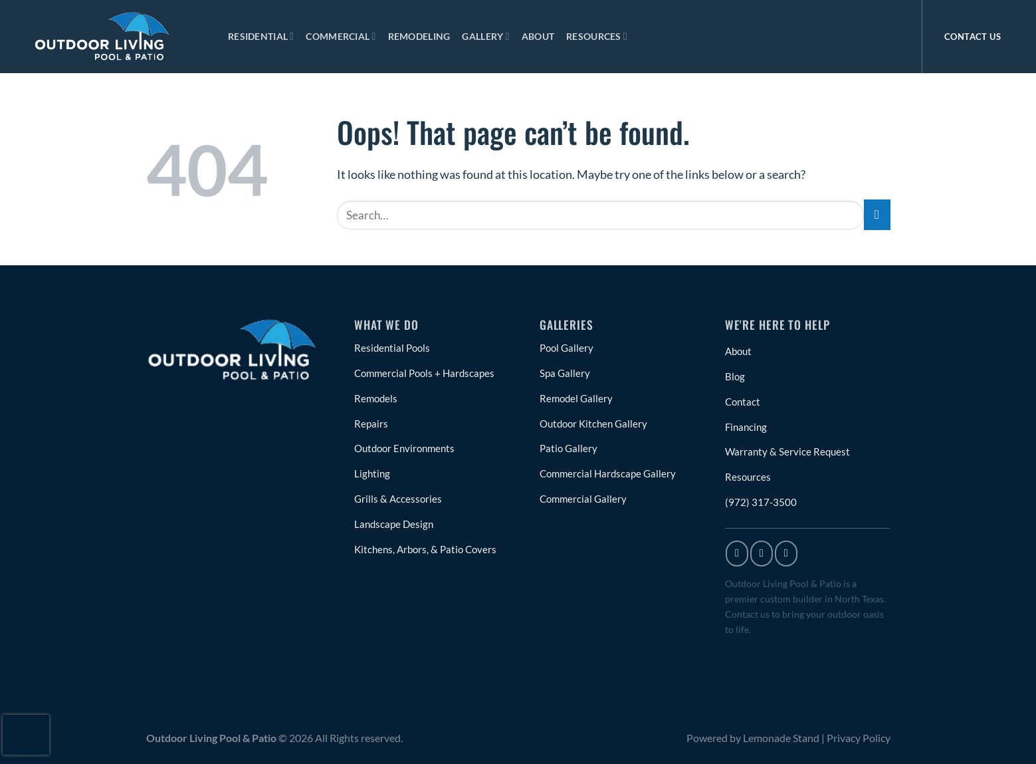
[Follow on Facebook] (737, 561)
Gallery (485, 36)
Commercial (340, 36)
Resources (596, 36)
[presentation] (26, 735)
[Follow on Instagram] (761, 561)
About (538, 36)
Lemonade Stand (781, 745)
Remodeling (419, 36)
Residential (261, 36)
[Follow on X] (786, 561)
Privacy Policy (858, 745)
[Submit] (877, 214)
